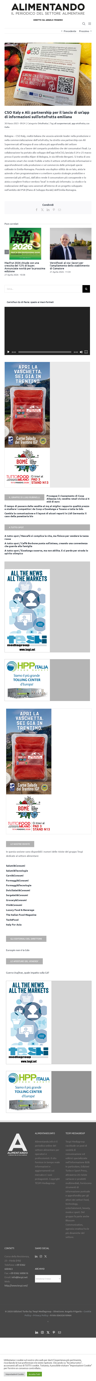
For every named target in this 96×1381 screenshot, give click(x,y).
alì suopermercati (62, 123)
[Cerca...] (43, 289)
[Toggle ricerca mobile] (83, 23)
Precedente (70, 30)
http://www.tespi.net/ (16, 1285)
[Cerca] (86, 289)
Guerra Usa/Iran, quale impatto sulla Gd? (27, 972)
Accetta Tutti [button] (34, 1374)
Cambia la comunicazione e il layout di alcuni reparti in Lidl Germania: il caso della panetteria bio (46, 515)
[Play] (8, 352)
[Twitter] (45, 1256)
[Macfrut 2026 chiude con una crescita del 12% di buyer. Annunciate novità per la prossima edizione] (25, 229)
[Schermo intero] (86, 352)
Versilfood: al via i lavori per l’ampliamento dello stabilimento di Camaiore (70, 265)
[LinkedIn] (36, 1256)
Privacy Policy (40, 1315)
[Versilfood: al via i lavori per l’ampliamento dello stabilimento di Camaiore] (70, 229)
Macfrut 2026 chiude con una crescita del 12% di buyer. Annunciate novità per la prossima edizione (25, 267)
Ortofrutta (43, 123)
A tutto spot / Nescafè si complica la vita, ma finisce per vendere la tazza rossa (47, 537)
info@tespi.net (20, 1277)
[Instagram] (41, 1256)
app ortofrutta (78, 123)
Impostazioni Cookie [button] (15, 1374)
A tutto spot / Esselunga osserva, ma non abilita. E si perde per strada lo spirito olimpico (46, 552)
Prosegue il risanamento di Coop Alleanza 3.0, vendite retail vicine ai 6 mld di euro (68, 498)
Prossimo (84, 30)
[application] (47, 331)
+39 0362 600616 (18, 1272)
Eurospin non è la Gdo (17, 949)
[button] (7, 252)
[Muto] (81, 352)
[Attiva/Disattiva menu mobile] (89, 23)
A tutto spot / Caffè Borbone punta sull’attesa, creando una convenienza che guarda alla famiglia (46, 545)
